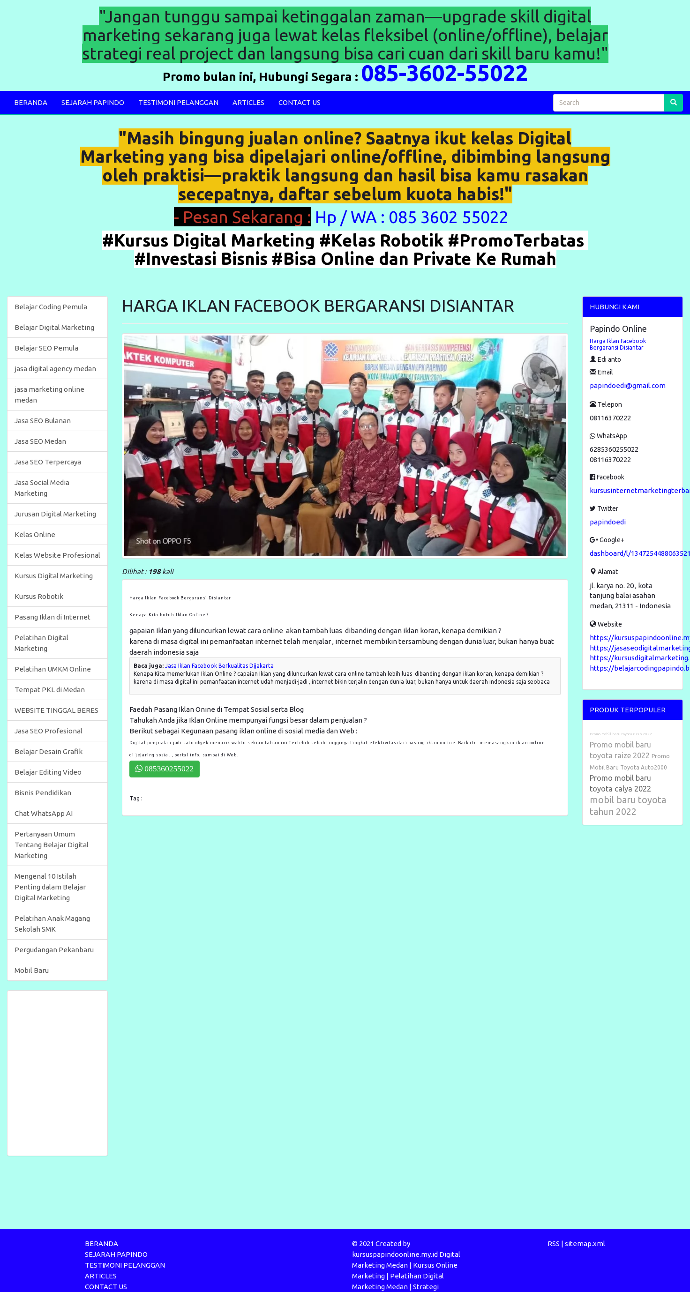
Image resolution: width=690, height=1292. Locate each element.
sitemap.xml (585, 1243)
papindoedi (608, 522)
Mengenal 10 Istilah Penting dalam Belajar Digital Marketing (50, 887)
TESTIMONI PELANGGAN (178, 102)
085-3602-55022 (444, 72)
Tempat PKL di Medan (50, 690)
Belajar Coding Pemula (51, 307)
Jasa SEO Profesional (48, 731)
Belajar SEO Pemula (46, 348)
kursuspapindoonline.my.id (395, 1254)
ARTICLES (248, 102)
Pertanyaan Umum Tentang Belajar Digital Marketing (52, 844)
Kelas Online (35, 534)
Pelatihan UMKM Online (53, 669)
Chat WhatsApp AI (44, 813)
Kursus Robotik (39, 596)
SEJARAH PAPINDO (92, 102)
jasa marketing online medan (49, 394)
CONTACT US (299, 102)
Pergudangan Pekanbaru (54, 950)
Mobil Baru (32, 970)
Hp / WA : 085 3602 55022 (413, 216)
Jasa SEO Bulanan (43, 421)
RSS (554, 1243)
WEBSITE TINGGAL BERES (56, 710)
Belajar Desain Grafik (48, 751)
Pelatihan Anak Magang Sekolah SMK (52, 923)
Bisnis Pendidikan (43, 793)
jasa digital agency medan (55, 369)
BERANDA (30, 102)
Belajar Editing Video (48, 772)
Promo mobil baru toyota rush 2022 (621, 734)
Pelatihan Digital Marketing (41, 643)
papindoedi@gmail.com (628, 385)
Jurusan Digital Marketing (55, 514)
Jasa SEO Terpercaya (48, 462)
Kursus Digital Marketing (54, 576)
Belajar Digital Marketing (54, 327)
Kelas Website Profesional (57, 555)
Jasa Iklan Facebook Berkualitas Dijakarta (219, 666)
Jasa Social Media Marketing (42, 487)
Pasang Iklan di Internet (52, 617)
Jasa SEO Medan (40, 441)
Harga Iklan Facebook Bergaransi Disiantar (618, 344)
